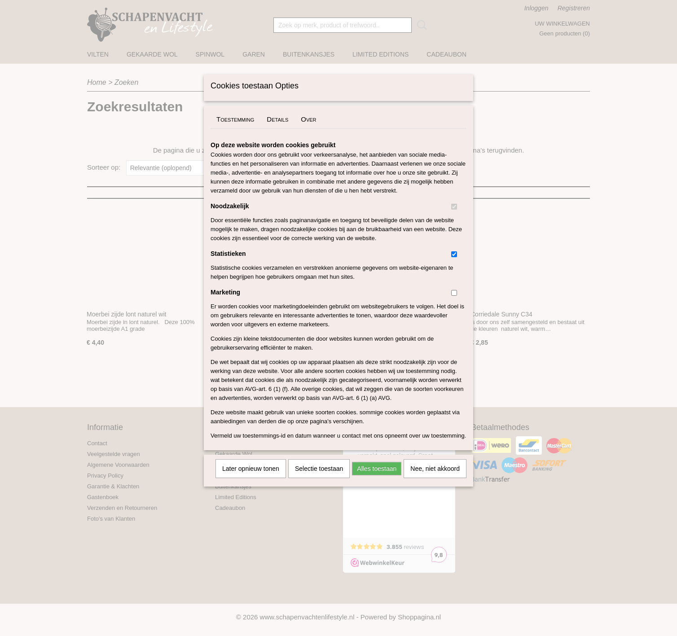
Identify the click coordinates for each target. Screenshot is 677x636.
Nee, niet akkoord (435, 480)
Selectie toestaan (319, 480)
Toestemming (235, 131)
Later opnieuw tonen (250, 480)
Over (308, 131)
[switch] (454, 218)
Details (277, 131)
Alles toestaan (376, 480)
